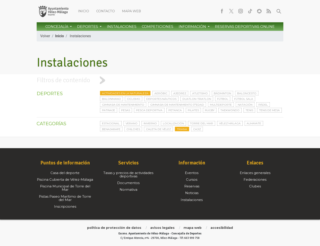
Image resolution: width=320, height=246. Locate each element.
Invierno (150, 123)
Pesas (125, 110)
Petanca (175, 110)
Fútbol (222, 98)
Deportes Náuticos (161, 98)
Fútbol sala (243, 98)
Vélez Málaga (230, 123)
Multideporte (221, 104)
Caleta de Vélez (158, 129)
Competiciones (157, 27)
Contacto (105, 11)
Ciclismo (133, 98)
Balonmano (111, 98)
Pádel (263, 104)
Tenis (249, 110)
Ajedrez (179, 93)
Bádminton (222, 93)
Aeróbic (160, 93)
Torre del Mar (201, 123)
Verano (132, 123)
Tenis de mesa (269, 110)
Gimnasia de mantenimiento (123, 104)
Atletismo (200, 93)
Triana (182, 129)
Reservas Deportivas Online (245, 27)
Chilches (133, 129)
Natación (245, 104)
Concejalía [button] (57, 27)
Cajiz (197, 129)
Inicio (83, 11)
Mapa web (131, 11)
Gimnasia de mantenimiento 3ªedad (177, 104)
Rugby (209, 110)
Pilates (193, 110)
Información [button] (193, 27)
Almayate (254, 123)
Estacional (111, 123)
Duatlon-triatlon (196, 98)
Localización (173, 123)
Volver (45, 36)
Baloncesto (246, 93)
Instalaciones (121, 27)
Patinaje (108, 110)
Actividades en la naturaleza (125, 93)
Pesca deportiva (149, 110)
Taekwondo (230, 110)
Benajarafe (111, 129)
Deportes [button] (88, 27)
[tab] (160, 80)
